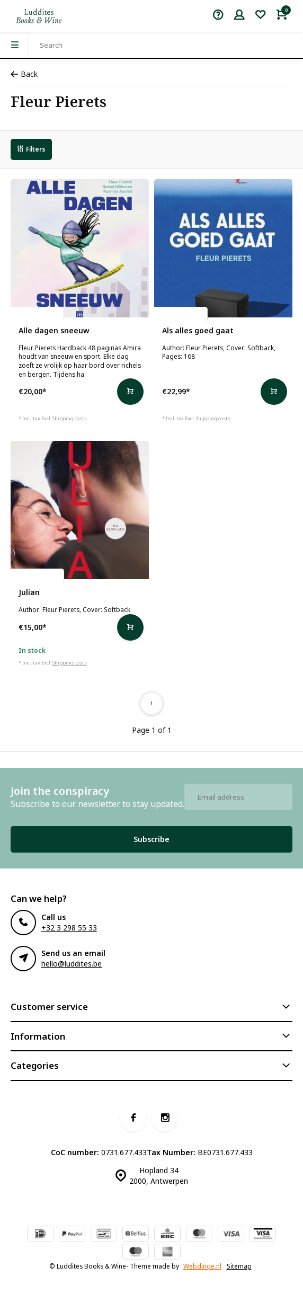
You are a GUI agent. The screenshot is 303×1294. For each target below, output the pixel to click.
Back (24, 74)
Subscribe (151, 839)
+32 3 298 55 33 (69, 928)
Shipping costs (69, 418)
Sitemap (239, 1266)
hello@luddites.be (71, 964)
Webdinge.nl (202, 1266)
